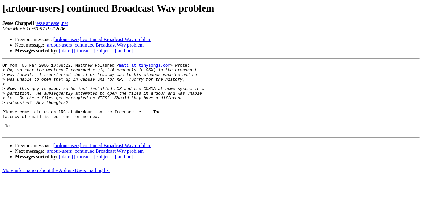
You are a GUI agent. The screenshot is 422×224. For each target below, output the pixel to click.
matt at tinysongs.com (144, 66)
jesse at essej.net (51, 23)
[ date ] (66, 50)
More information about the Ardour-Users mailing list (56, 184)
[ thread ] (83, 50)
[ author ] (124, 50)
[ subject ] (104, 50)
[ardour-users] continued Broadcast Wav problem (102, 39)
